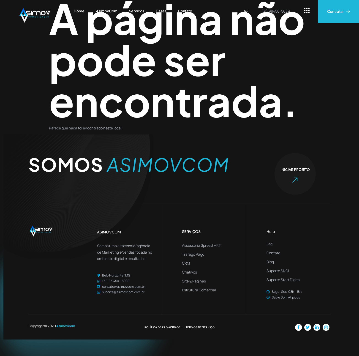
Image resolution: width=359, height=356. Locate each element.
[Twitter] (307, 327)
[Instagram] (326, 327)
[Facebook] (298, 327)
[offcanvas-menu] (306, 11)
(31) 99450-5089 (275, 11)
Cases (161, 10)
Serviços (136, 10)
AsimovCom (106, 10)
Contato (185, 10)
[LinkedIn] (316, 327)
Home (79, 10)
